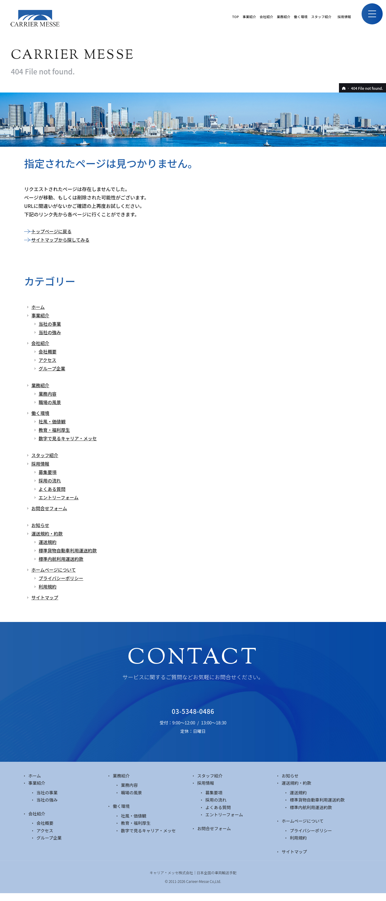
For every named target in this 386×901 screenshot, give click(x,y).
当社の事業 (51, 323)
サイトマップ (45, 597)
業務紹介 (41, 385)
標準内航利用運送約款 (63, 558)
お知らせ (41, 525)
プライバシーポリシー (63, 578)
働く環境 (41, 412)
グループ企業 (53, 368)
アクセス (48, 359)
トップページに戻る (53, 231)
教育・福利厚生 (55, 429)
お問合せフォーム (50, 508)
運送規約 (48, 541)
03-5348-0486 (193, 715)
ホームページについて (55, 569)
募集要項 (48, 472)
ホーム (38, 306)
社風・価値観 (53, 421)
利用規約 (48, 586)
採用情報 (41, 463)
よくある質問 (53, 488)
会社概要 (48, 351)
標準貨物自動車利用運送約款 (70, 550)
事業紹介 (41, 315)
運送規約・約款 (48, 533)
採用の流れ (51, 480)
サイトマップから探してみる (62, 239)
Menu (369, 16)
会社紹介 (41, 343)
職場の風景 (51, 402)
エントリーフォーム (60, 497)
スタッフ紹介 (45, 455)
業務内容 (48, 393)
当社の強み (51, 332)
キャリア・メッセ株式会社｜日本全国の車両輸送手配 (193, 880)
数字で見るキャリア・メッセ (70, 438)
